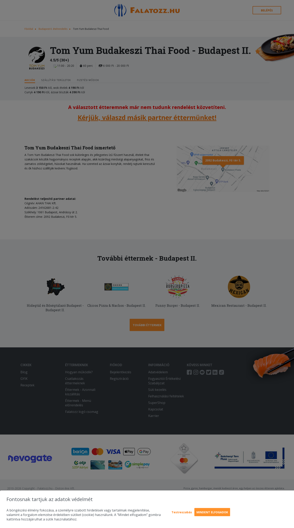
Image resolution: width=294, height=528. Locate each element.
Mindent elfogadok (212, 512)
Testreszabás (182, 512)
